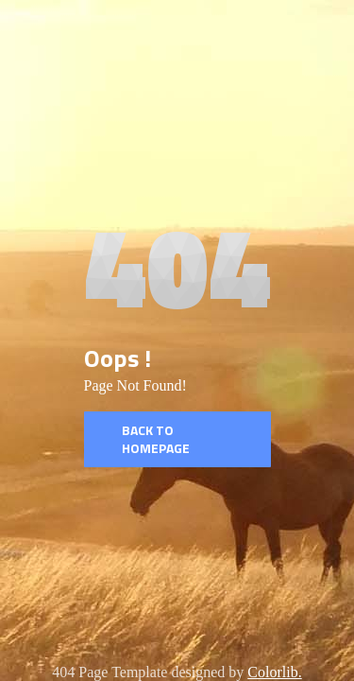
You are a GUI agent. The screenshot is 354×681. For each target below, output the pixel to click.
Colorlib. (274, 672)
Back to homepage (156, 439)
